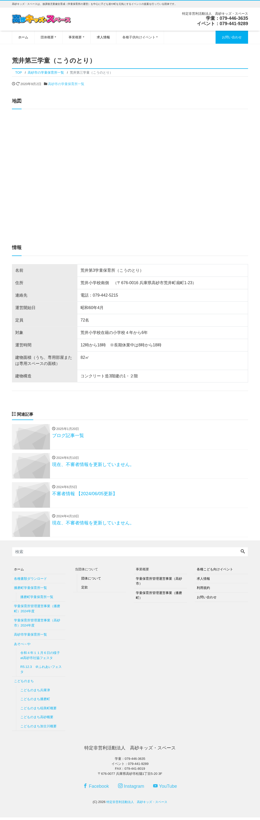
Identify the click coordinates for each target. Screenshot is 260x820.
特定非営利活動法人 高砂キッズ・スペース (137, 804)
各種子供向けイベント (138, 37)
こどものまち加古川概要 (38, 728)
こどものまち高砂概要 (36, 719)
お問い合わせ (232, 37)
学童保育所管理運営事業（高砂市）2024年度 (37, 625)
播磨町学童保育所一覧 (30, 590)
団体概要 (47, 37)
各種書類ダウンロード (30, 581)
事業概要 (75, 37)
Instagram (131, 788)
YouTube (165, 788)
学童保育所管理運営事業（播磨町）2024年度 (37, 611)
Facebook (96, 788)
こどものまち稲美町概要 (38, 710)
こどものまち (24, 683)
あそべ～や (22, 646)
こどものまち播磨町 (35, 701)
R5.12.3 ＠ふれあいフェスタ (41, 671)
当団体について (86, 572)
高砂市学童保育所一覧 (30, 637)
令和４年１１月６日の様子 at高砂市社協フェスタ (41, 657)
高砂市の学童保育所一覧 (66, 84)
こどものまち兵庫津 (35, 692)
